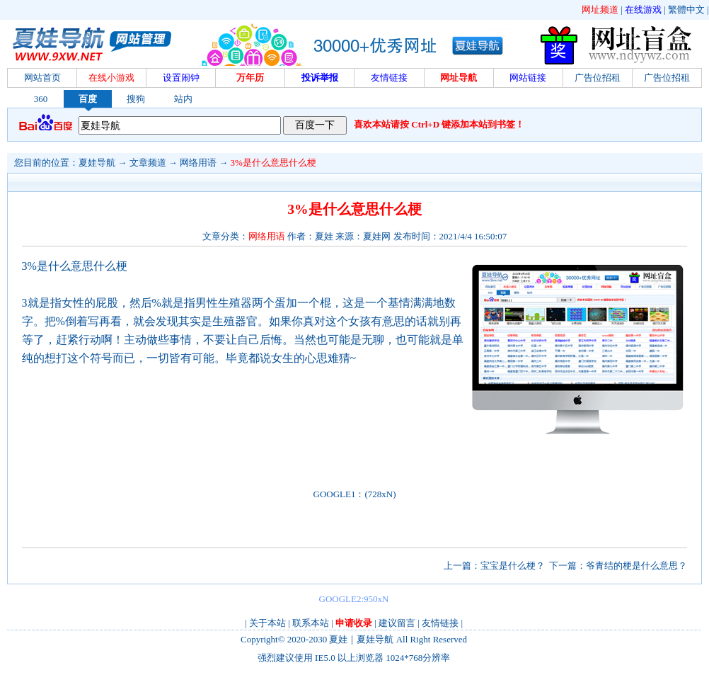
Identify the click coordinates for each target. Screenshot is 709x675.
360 (41, 98)
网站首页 (42, 77)
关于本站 (267, 623)
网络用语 (198, 162)
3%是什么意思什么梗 (273, 162)
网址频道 (600, 9)
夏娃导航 (97, 162)
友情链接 (440, 623)
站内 (183, 98)
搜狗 (136, 98)
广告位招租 (598, 77)
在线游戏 (643, 9)
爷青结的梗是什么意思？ (636, 565)
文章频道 (147, 162)
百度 (88, 98)
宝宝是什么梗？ (512, 565)
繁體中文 (686, 9)
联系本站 (310, 623)
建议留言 (397, 623)
